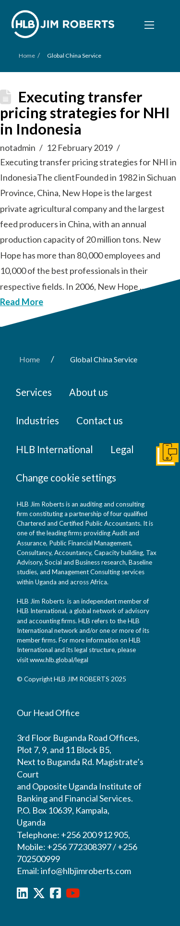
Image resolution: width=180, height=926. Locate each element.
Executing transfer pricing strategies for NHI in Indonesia (85, 113)
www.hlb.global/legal (59, 660)
